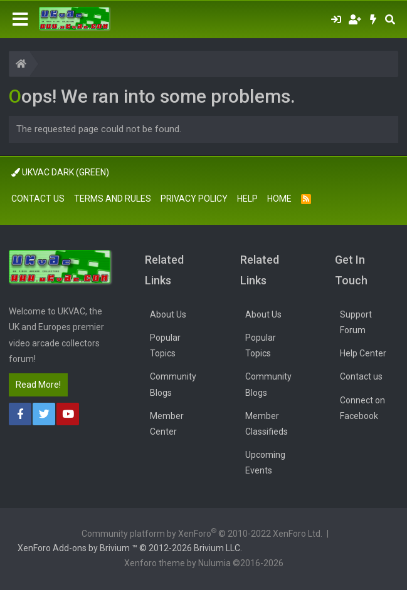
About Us (168, 314)
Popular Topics (165, 345)
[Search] (389, 19)
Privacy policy (194, 199)
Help (247, 199)
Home (279, 199)
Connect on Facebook (362, 408)
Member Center (167, 424)
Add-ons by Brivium (130, 548)
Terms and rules (112, 199)
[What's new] (373, 19)
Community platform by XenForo (202, 532)
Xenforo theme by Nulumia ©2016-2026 (203, 563)
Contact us (38, 199)
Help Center (363, 353)
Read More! (38, 385)
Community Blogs (173, 384)
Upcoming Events (265, 462)
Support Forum (356, 322)
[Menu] (20, 19)
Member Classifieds (266, 424)
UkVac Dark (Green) (60, 172)
